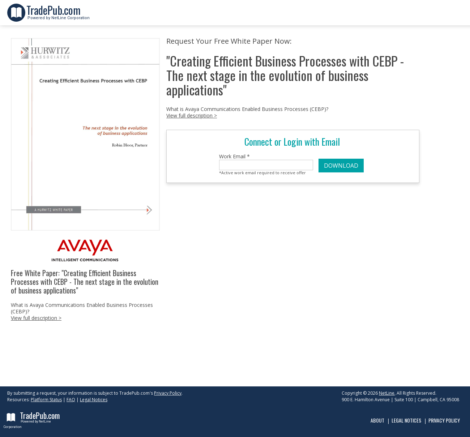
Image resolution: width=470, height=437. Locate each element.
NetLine (386, 393)
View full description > (36, 317)
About (377, 420)
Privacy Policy (167, 393)
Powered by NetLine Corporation (58, 15)
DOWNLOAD (341, 166)
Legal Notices (93, 400)
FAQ (71, 400)
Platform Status (46, 400)
